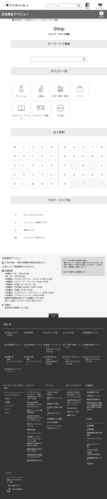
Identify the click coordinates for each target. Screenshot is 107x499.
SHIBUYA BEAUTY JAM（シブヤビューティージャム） (74, 402)
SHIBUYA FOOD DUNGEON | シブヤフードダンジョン (34, 418)
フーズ (77, 96)
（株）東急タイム (13, 486)
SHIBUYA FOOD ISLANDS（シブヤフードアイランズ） (74, 394)
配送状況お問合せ (93, 400)
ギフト (7, 413)
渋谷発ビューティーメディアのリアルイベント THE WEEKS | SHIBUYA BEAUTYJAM (34, 441)
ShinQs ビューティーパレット (15, 370)
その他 (38, 116)
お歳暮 (7, 402)
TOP (53, 316)
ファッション (19, 96)
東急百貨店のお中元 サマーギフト (34, 450)
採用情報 (90, 429)
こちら (27, 267)
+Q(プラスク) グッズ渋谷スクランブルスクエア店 (92, 359)
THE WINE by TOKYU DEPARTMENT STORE (51, 360)
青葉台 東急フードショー (92, 346)
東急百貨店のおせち (34, 461)
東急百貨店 (14, 20)
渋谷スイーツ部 (73, 412)
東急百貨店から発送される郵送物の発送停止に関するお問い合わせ (94, 406)
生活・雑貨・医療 (57, 96)
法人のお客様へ (53, 422)
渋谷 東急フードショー (34, 346)
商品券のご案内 (53, 404)
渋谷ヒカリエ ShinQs (12, 334)
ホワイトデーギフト (12, 395)
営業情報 (101, 17)
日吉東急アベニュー (15, 14)
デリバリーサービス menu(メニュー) (55, 427)
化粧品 (38, 96)
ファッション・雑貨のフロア (31, 222)
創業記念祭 (31, 430)
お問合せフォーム (93, 396)
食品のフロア (25, 230)
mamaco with (72, 408)
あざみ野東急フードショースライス (33, 360)
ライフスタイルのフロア (30, 215)
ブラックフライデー (34, 433)
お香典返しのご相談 (54, 419)
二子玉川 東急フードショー (73, 346)
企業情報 (90, 426)
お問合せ (90, 464)
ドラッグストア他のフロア (30, 238)
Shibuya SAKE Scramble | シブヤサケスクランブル (34, 404)
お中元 (7, 399)
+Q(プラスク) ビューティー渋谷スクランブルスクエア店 (73, 360)
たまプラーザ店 (51, 333)
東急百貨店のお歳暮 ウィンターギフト (34, 456)
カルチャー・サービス (96, 97)
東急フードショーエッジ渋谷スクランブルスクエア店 (53, 348)
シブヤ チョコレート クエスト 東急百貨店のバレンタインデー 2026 (34, 395)
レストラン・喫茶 (18, 116)
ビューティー (10, 406)
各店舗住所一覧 (93, 392)
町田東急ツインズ (91, 333)
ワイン (7, 409)
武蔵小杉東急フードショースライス (14, 360)
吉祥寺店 (29, 333)
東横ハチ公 (71, 415)
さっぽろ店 (69, 333)
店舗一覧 (87, 8)
